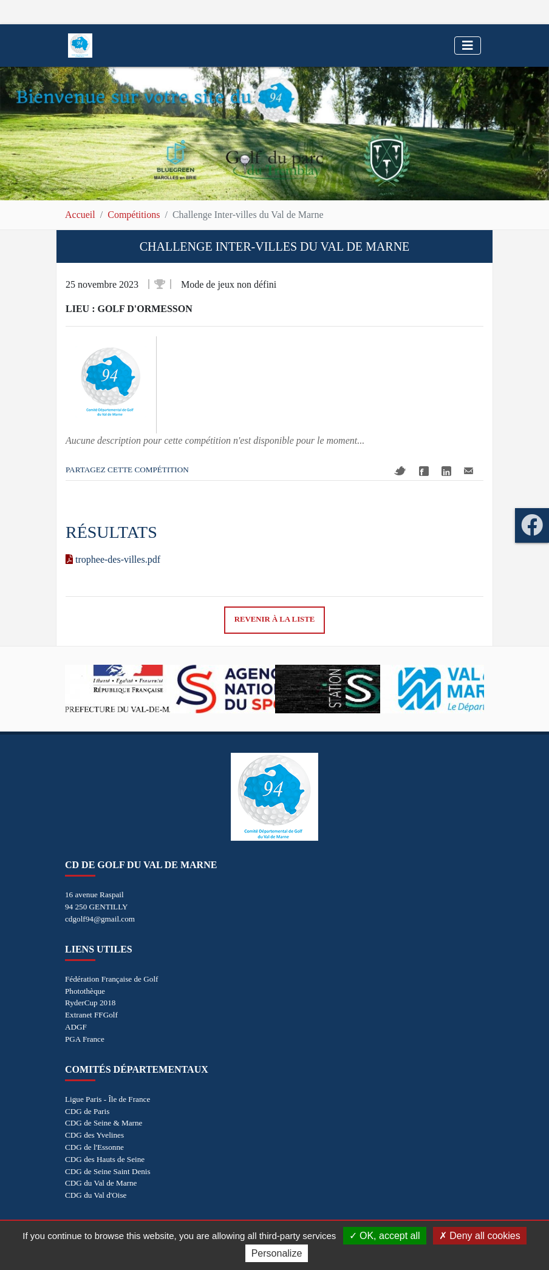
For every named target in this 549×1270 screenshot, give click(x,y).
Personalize (276, 1253)
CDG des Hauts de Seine (105, 1159)
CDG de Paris (87, 1111)
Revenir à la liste (274, 619)
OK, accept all (384, 1236)
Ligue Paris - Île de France (107, 1099)
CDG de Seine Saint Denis (108, 1171)
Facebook (424, 471)
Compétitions (133, 214)
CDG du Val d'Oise (95, 1195)
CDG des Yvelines (94, 1134)
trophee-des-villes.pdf (113, 559)
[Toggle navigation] (467, 45)
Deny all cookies (479, 1236)
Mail (468, 470)
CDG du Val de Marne (101, 1182)
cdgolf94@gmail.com (100, 918)
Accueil (80, 214)
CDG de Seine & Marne (103, 1122)
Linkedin (446, 471)
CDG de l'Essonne (94, 1147)
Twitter (400, 470)
